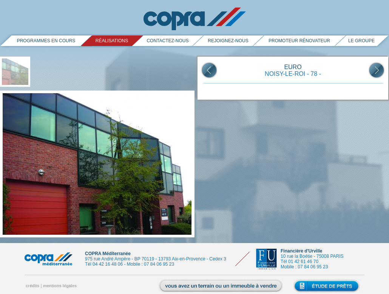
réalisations (112, 40)
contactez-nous (167, 40)
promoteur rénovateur (299, 40)
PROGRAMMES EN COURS (46, 40)
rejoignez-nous (228, 40)
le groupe (361, 40)
